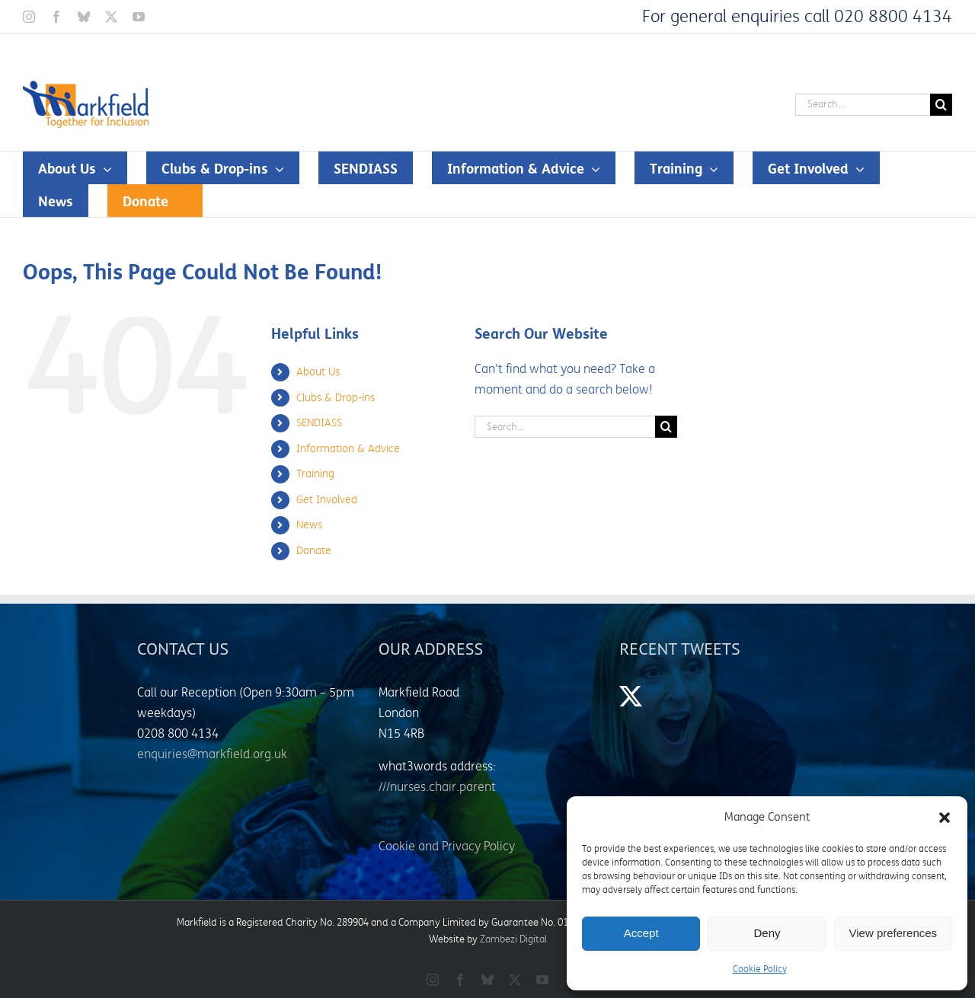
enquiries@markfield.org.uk (212, 754)
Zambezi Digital (513, 939)
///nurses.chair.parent (437, 787)
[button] (944, 817)
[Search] (941, 105)
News (309, 524)
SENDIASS (319, 422)
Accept (641, 932)
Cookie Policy (760, 969)
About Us (318, 371)
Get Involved (326, 499)
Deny (766, 932)
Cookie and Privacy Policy (447, 846)
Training (315, 473)
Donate (313, 550)
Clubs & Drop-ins (335, 397)
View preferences (893, 932)
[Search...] (862, 105)
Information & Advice (348, 448)
